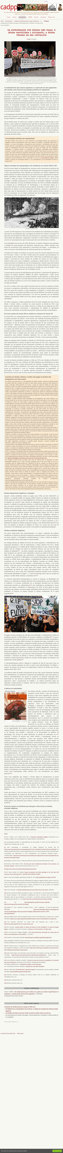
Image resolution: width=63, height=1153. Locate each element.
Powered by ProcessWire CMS (8, 1033)
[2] (5, 842)
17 (18, 550)
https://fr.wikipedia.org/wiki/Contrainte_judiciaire (37, 902)
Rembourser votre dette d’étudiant (35, 966)
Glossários (43, 17)
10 (23, 384)
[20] (5, 953)
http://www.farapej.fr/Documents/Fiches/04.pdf (16, 904)
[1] (5, 837)
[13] (5, 916)
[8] (5, 877)
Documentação (22, 17)
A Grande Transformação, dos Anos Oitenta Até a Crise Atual (32, 890)
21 (51, 636)
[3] (5, 847)
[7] (5, 872)
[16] (5, 932)
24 (24, 750)
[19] (5, 946)
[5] (5, 864)
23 (57, 734)
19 (30, 585)
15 (44, 508)
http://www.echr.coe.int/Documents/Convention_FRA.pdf (37, 899)
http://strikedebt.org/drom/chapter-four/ (20, 971)
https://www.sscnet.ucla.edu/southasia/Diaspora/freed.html (21, 869)
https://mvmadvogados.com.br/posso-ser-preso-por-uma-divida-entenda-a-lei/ (27, 458)
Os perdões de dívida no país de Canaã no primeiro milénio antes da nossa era (28, 1013)
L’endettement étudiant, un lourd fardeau (30, 964)
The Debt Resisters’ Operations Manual (25, 969)
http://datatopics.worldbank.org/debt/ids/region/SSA (38, 937)
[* (4, 880)
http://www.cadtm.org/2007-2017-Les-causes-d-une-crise (18, 924)
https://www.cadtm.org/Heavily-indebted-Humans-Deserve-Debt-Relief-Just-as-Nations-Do (33, 918)
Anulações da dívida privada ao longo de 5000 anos (26, 21)
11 (29, 396)
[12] (5, 907)
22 (22, 659)
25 (10, 773)
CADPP (30, 17)
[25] (5, 983)
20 (12, 593)
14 (19, 501)
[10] (5, 893)
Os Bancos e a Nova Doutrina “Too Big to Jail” (39, 929)
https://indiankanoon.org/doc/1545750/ (46, 877)
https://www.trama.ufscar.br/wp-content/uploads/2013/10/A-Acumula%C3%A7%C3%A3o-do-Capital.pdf (30, 849)
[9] (5, 890)
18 (36, 575)
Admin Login (20, 1033)
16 (54, 522)
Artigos (15, 17)
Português (46, 21)
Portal (8, 17)
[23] (5, 974)
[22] (5, 969)
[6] (5, 869)
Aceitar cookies (57, 1151)
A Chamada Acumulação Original (38, 837)
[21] (5, 960)
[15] (5, 927)
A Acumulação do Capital (46, 157)
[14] (5, 922)
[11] (5, 902)
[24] (5, 980)
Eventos (36, 17)
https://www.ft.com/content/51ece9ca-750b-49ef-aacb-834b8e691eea (29, 955)
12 (9, 418)
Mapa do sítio (51, 17)
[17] (5, 937)
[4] (5, 860)
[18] (5, 940)
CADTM (28, 39)
